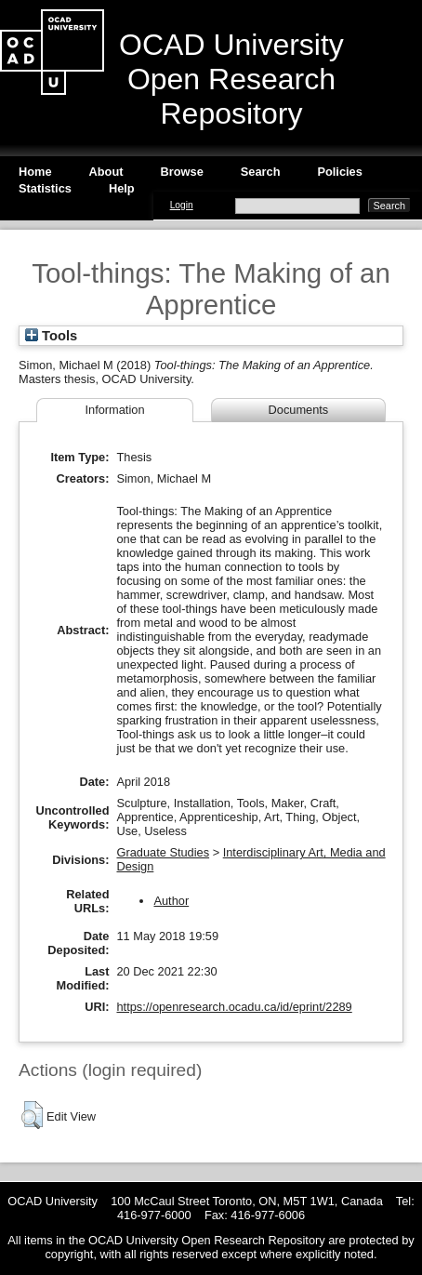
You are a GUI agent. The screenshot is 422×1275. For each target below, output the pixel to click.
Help (122, 188)
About (106, 172)
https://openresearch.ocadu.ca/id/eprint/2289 (233, 1007)
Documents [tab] (299, 410)
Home (35, 172)
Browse (182, 172)
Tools (51, 335)
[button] (32, 1115)
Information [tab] (114, 410)
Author (171, 901)
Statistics (45, 188)
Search (261, 172)
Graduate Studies (162, 852)
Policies (339, 172)
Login (181, 205)
